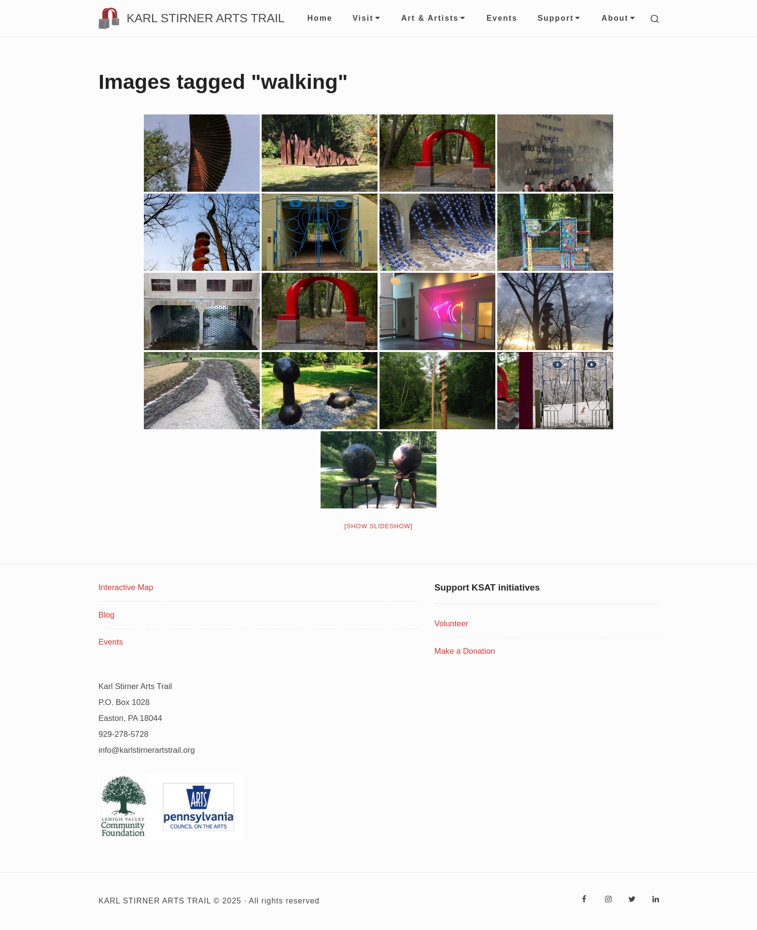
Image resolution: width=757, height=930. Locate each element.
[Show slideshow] (378, 526)
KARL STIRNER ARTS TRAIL (205, 19)
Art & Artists (433, 18)
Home (319, 18)
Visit (366, 18)
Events (502, 18)
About (619, 18)
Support (559, 18)
